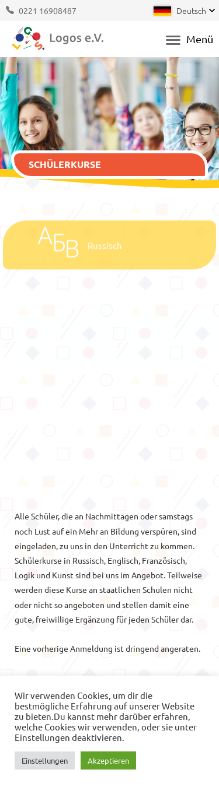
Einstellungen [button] (45, 760)
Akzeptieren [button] (108, 760)
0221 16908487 (48, 10)
